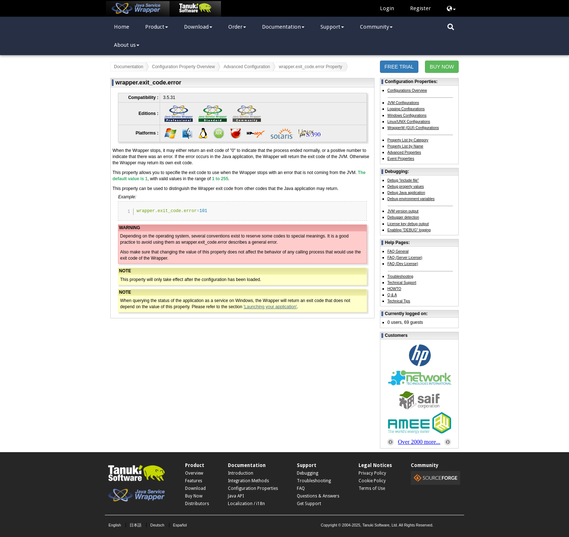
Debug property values (406, 187)
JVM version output (403, 211)
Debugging (307, 473)
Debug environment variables (411, 199)
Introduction (240, 473)
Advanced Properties (404, 152)
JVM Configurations (403, 103)
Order (237, 27)
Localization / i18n (246, 503)
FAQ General (398, 251)
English (115, 525)
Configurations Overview (407, 90)
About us (126, 45)
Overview (194, 473)
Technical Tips (399, 301)
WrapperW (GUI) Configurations (413, 128)
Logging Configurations (406, 109)
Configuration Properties (253, 488)
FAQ (301, 488)
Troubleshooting (400, 276)
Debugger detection (403, 217)
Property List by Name (405, 146)
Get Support (309, 503)
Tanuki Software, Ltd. (380, 525)
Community (376, 27)
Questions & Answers (318, 496)
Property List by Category (408, 140)
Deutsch (157, 525)
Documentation (283, 27)
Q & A (392, 295)
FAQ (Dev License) (403, 264)
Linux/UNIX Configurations (409, 122)
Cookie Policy (372, 480)
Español (180, 525)
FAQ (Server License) (405, 258)
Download (198, 27)
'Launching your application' (270, 306)
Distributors (197, 503)
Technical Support (402, 283)
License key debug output (408, 224)
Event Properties (401, 159)
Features (193, 480)
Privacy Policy (372, 473)
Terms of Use (372, 488)
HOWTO (394, 289)
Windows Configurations (407, 115)
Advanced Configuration (247, 66)
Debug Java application (406, 193)
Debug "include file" (403, 180)
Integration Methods (248, 480)
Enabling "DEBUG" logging (409, 230)
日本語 (136, 525)
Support (332, 27)
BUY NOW (442, 67)
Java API (236, 496)
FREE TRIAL (399, 67)
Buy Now (193, 496)
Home (121, 27)
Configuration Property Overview (183, 66)
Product (156, 27)
